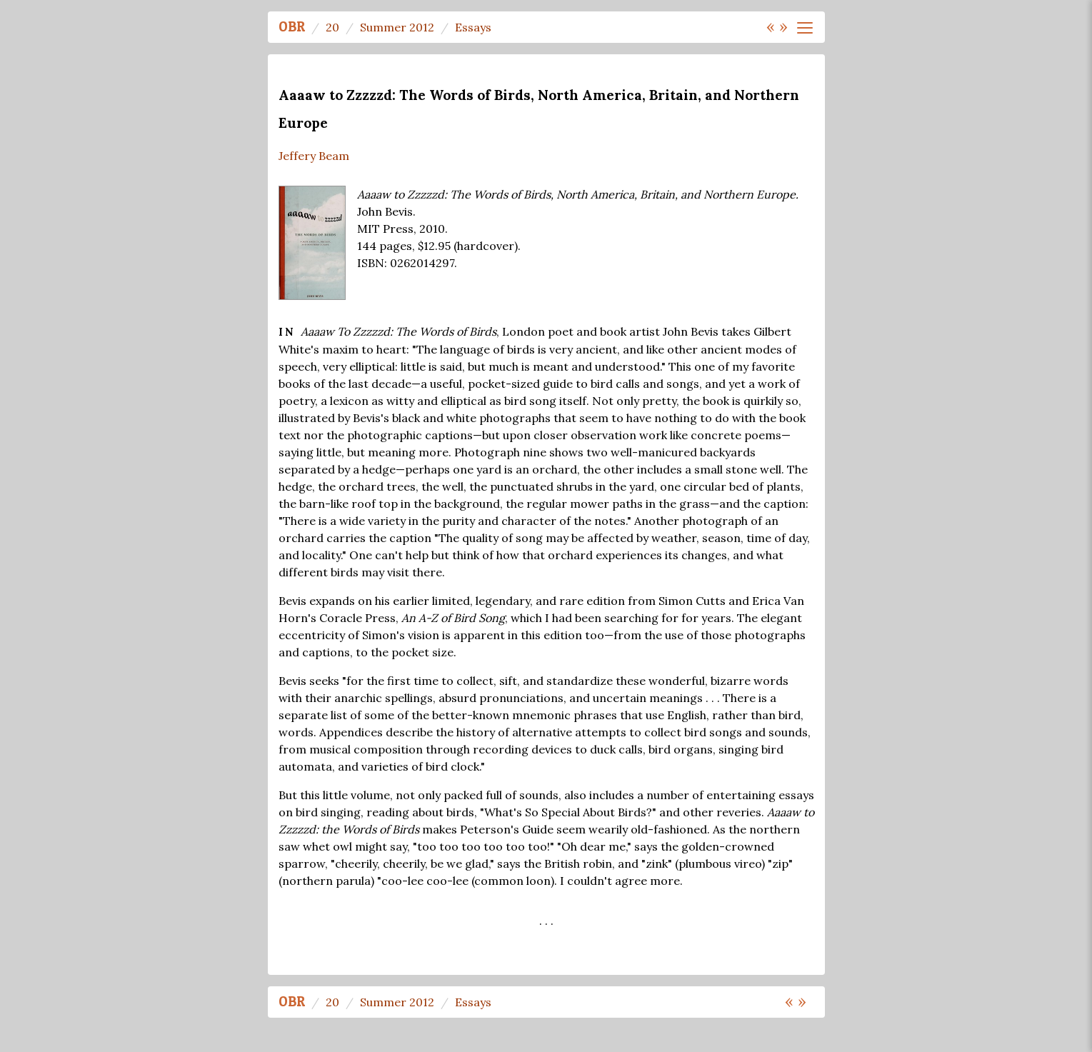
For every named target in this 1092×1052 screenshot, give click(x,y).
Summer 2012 (397, 27)
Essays (473, 27)
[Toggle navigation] (805, 28)
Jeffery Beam (314, 156)
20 (332, 27)
